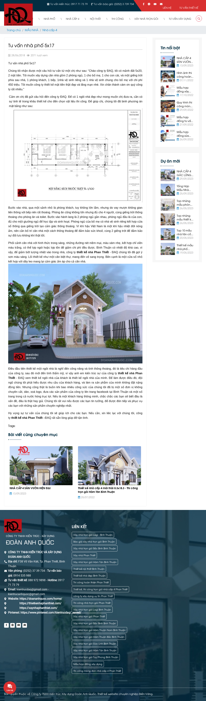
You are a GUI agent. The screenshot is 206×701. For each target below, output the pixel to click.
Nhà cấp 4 (49, 30)
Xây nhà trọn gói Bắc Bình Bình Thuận (94, 548)
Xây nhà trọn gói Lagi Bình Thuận (92, 609)
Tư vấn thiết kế (188, 7)
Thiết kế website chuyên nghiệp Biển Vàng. (125, 694)
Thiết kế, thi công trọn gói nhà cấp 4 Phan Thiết (100, 589)
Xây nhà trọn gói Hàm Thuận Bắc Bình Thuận (98, 636)
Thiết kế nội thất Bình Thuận (88, 568)
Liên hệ (167, 7)
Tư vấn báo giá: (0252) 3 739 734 (114, 4)
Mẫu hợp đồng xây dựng (87, 664)
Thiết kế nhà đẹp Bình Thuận (89, 575)
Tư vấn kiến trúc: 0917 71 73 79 (69, 4)
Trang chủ (14, 30)
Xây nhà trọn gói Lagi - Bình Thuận (92, 534)
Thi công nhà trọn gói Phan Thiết (91, 602)
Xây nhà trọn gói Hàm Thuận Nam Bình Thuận (99, 630)
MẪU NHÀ (31, 30)
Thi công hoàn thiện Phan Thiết (91, 582)
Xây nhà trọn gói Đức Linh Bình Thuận (94, 643)
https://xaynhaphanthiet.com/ (38, 608)
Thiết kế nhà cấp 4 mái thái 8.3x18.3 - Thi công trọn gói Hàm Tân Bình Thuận (108, 490)
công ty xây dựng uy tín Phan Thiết (93, 596)
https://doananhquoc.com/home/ (40, 598)
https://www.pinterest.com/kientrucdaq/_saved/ (50, 612)
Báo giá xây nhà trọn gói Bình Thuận (94, 541)
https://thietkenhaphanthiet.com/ (40, 603)
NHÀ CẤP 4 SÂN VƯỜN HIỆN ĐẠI (30, 488)
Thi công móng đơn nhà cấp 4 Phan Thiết (97, 670)
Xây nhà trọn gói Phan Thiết (89, 616)
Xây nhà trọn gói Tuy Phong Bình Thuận (95, 657)
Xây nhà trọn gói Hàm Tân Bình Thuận (94, 562)
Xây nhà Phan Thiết (84, 555)
